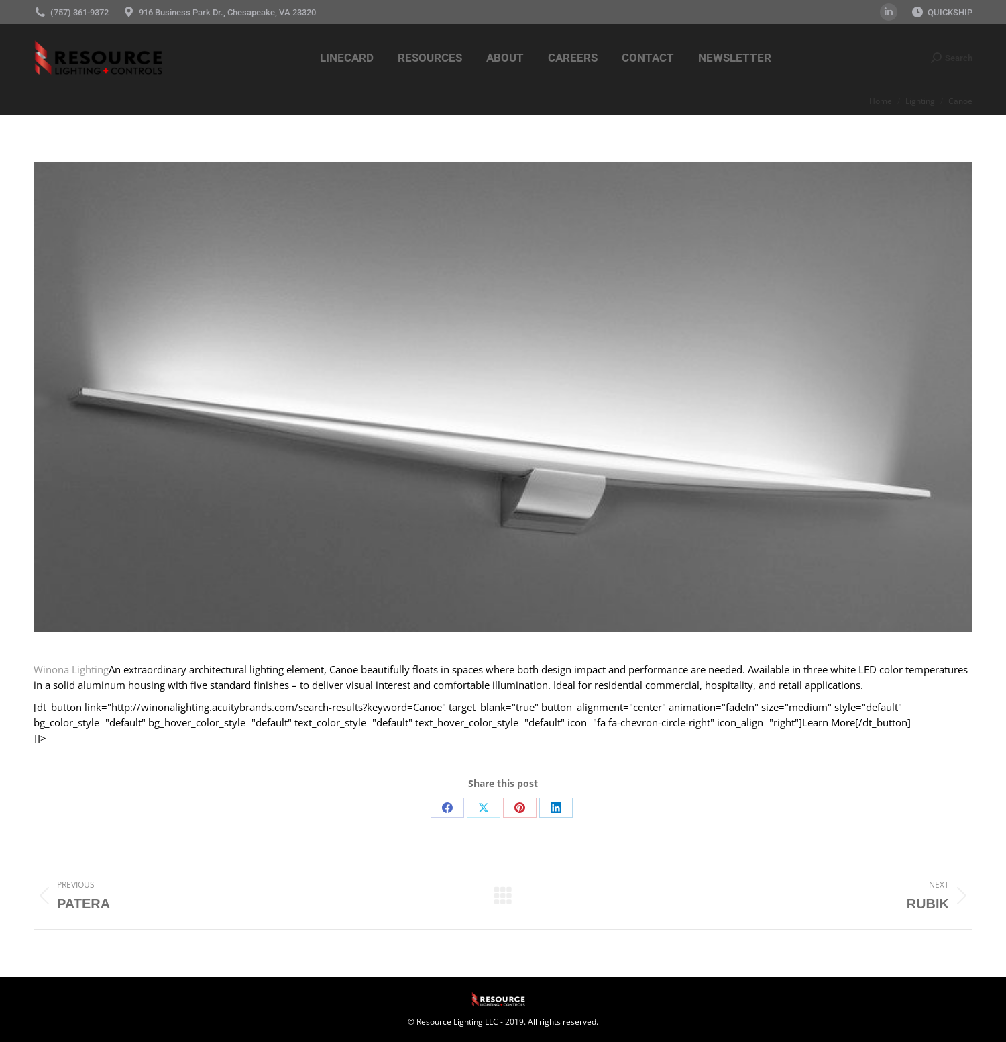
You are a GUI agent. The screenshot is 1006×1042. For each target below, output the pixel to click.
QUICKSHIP (950, 12)
